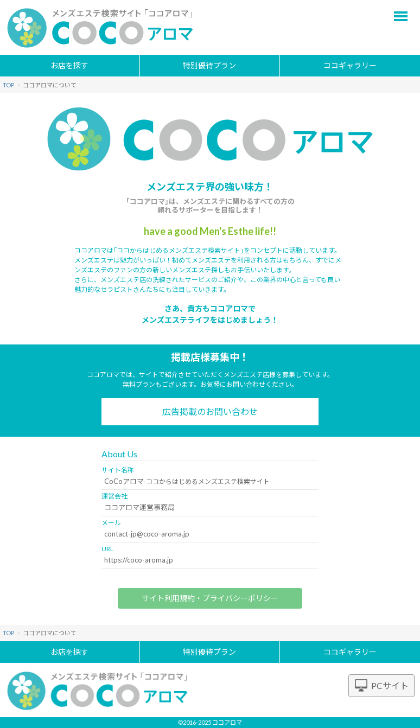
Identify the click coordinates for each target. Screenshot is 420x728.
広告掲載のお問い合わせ (210, 411)
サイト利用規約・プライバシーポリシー (210, 598)
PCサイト (390, 685)
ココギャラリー (350, 65)
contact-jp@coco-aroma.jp (146, 533)
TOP (8, 84)
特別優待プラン (209, 65)
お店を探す (69, 65)
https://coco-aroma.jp (138, 559)
